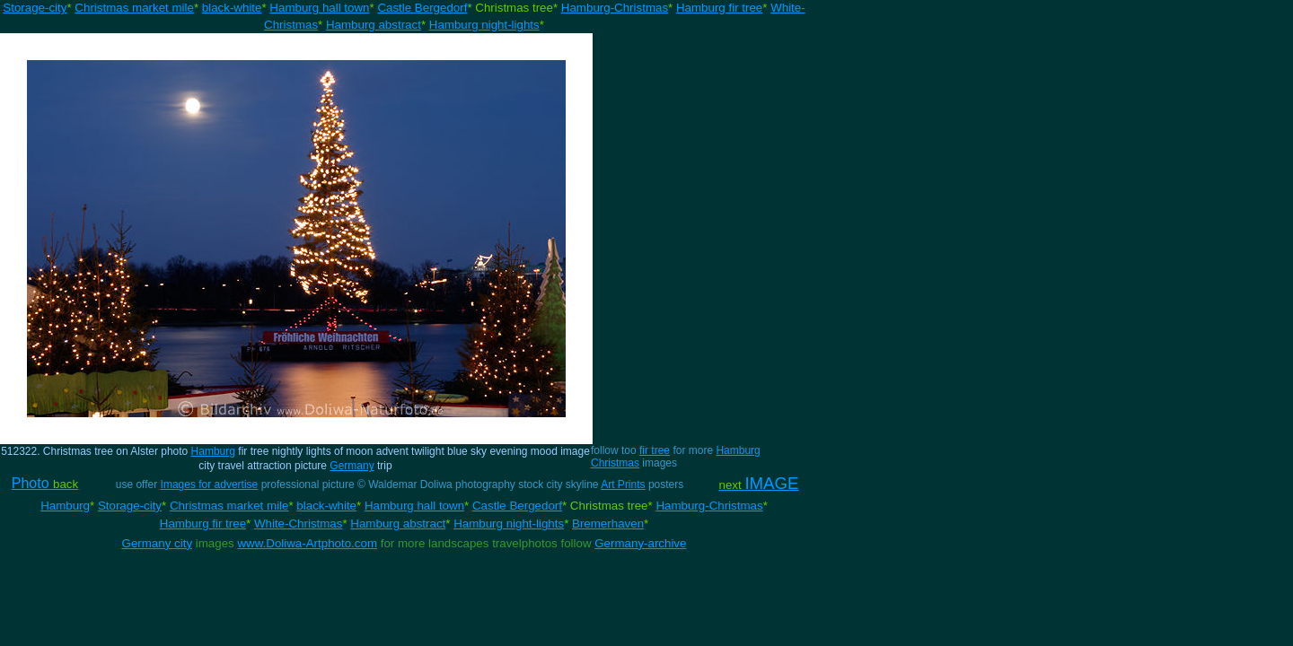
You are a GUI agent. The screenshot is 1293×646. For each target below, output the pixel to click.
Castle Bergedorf (422, 7)
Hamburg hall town (319, 7)
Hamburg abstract (373, 24)
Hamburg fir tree (719, 7)
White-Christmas (298, 523)
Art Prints (623, 484)
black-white (232, 7)
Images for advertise (210, 484)
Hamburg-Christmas (614, 7)
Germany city (157, 543)
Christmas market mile (134, 7)
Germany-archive (640, 543)
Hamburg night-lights (484, 24)
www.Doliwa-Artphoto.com (307, 543)
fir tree (654, 450)
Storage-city (34, 7)
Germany (352, 465)
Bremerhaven (608, 523)
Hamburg (213, 451)
